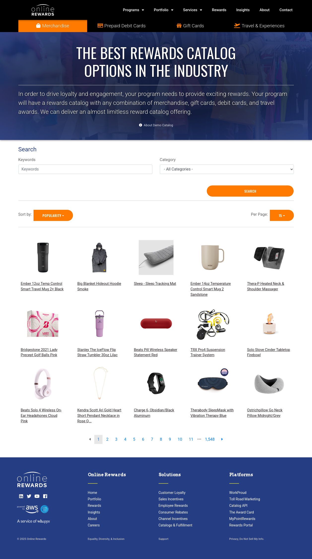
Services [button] (192, 10)
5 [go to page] (134, 439)
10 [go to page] (180, 439)
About (265, 10)
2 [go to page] (107, 439)
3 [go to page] (116, 439)
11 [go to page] (191, 439)
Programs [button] (133, 10)
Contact (286, 10)
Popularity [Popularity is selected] (51, 215)
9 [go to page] (170, 439)
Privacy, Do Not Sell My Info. (246, 539)
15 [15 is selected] (280, 215)
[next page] (222, 439)
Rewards (219, 10)
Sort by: (26, 214)
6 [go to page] (143, 439)
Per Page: (260, 214)
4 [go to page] (125, 439)
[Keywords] (85, 169)
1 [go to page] (98, 439)
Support (164, 539)
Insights (243, 10)
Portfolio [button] (163, 10)
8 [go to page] (161, 439)
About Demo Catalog (158, 125)
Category (168, 159)
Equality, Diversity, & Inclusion (106, 539)
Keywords (27, 159)
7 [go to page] (152, 439)
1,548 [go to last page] (210, 439)
